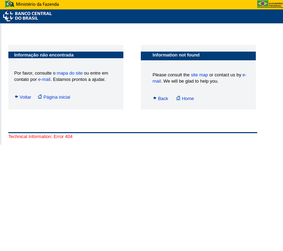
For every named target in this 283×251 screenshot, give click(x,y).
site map (199, 74)
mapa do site (70, 73)
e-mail (44, 79)
